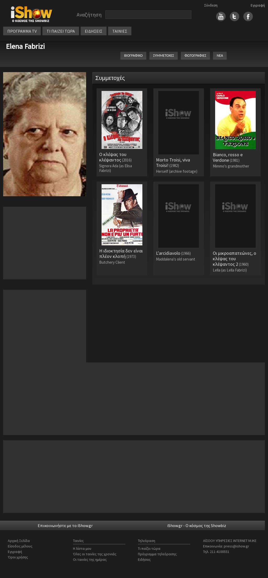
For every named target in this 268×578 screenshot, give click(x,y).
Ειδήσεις (144, 559)
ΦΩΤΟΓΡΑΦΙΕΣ (195, 55)
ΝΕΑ (220, 55)
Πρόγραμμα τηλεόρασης (157, 554)
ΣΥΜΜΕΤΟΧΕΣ (163, 55)
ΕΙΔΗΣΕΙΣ (93, 31)
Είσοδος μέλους (20, 546)
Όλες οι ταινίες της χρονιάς (94, 554)
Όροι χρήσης (18, 557)
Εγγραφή (258, 5)
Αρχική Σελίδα (19, 540)
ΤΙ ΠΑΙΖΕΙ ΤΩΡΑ (61, 31)
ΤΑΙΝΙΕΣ (119, 31)
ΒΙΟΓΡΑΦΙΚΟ (133, 55)
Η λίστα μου (82, 548)
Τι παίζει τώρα (149, 548)
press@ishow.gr (236, 546)
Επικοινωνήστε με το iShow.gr (65, 525)
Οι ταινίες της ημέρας (90, 559)
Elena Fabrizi (25, 46)
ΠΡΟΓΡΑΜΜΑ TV (22, 31)
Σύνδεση (210, 5)
